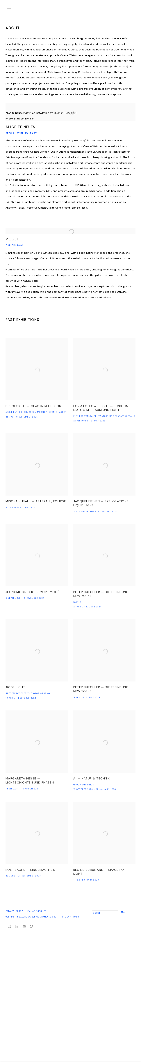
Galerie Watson (89, 10)
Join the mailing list (24, 926)
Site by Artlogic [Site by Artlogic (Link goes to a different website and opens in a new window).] (70, 917)
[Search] (105, 913)
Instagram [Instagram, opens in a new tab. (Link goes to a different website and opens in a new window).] (9, 926)
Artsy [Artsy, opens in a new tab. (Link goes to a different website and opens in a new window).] (17, 926)
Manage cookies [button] (36, 911)
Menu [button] (8, 10)
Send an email (31, 926)
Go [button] (123, 912)
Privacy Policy (14, 911)
